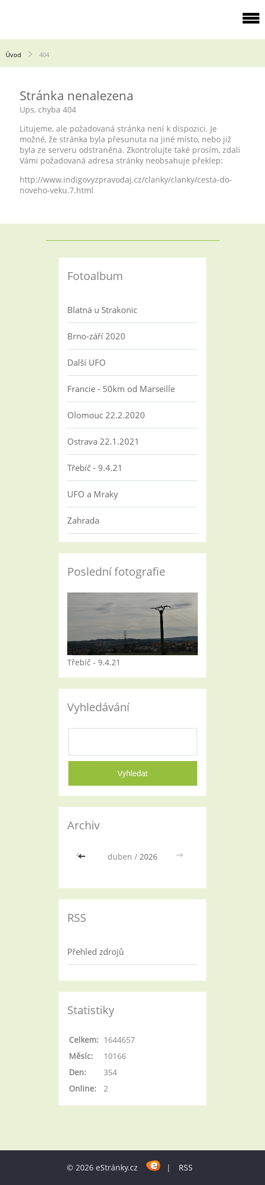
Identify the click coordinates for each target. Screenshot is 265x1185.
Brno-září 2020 (96, 336)
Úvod (13, 54)
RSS (186, 1167)
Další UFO (86, 362)
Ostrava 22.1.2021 (103, 441)
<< (82, 856)
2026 (148, 856)
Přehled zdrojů (95, 951)
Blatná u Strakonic (102, 309)
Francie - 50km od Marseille (121, 388)
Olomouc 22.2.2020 (106, 415)
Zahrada (83, 520)
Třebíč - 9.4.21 (95, 467)
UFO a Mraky (92, 494)
